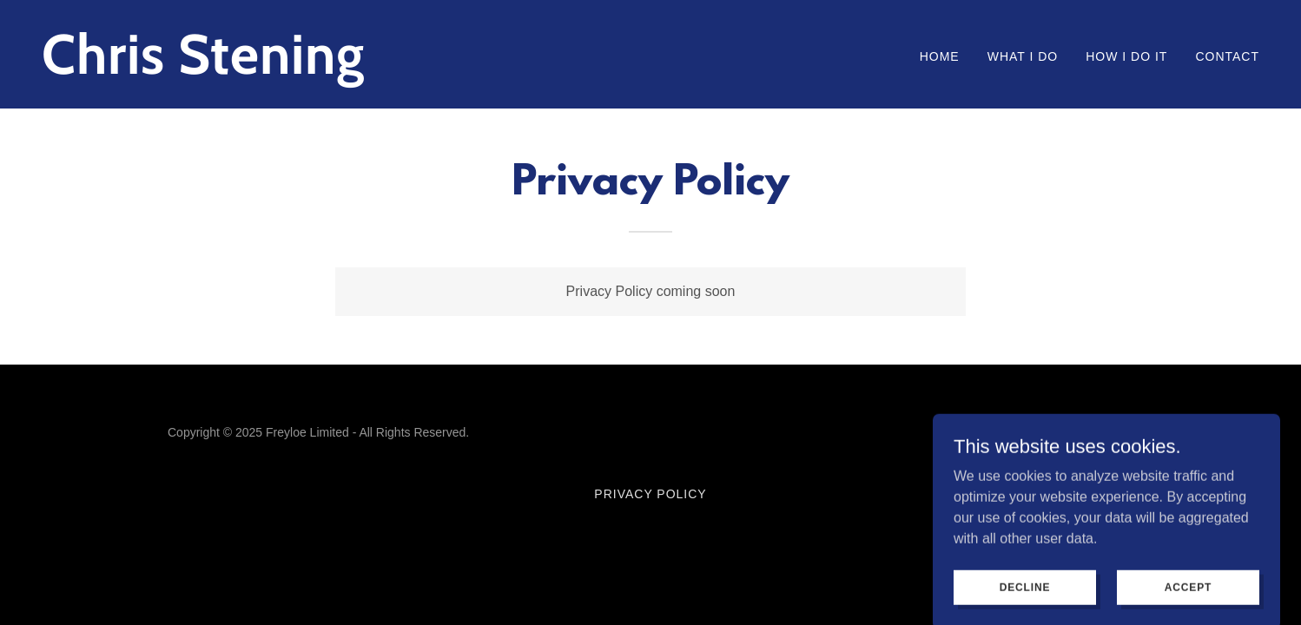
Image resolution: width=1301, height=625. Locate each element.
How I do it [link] (1126, 56)
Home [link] (940, 56)
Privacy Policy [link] (650, 494)
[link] (339, 69)
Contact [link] (1227, 56)
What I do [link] (1023, 56)
